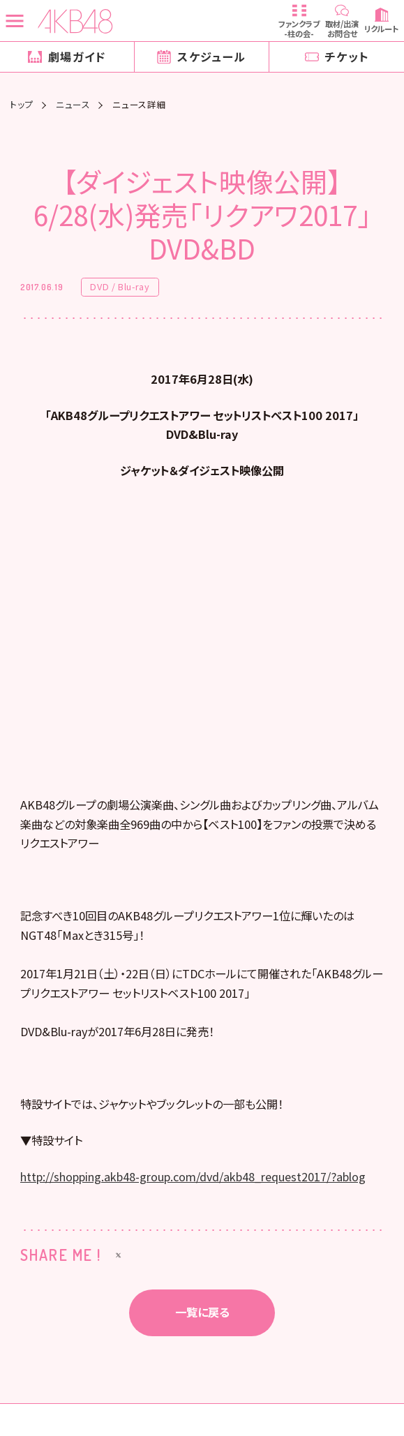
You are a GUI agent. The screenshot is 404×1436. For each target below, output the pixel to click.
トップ (21, 105)
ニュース (73, 105)
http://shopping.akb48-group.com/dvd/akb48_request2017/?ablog (193, 1182)
